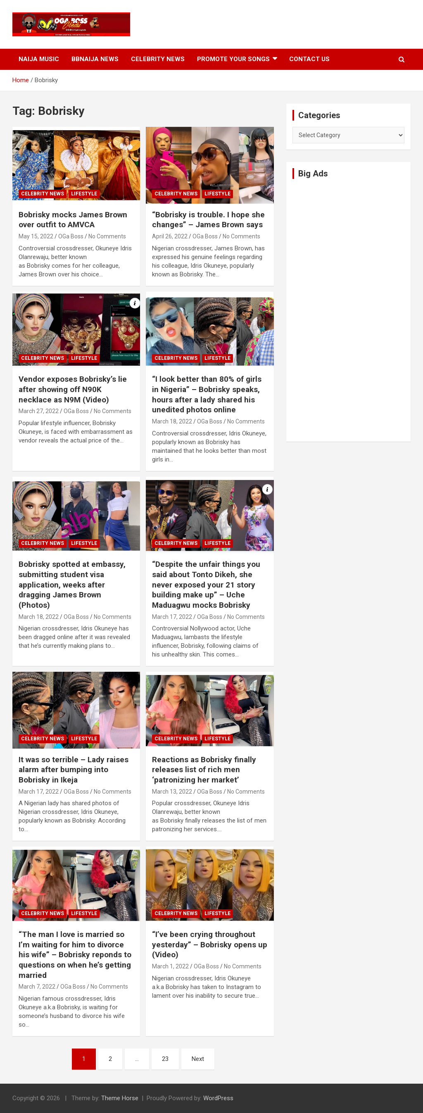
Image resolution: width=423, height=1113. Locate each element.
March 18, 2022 (172, 421)
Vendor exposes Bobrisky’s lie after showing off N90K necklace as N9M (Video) (73, 389)
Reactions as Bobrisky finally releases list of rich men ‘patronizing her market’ (204, 770)
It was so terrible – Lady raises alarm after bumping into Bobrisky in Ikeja (73, 770)
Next (198, 1059)
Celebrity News (158, 59)
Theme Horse (119, 1098)
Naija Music (39, 59)
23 (165, 1059)
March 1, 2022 (170, 966)
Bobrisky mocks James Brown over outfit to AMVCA (73, 220)
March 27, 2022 (39, 411)
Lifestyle (84, 194)
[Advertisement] (354, 309)
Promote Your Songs (233, 59)
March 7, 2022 (37, 986)
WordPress (218, 1098)
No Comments (107, 236)
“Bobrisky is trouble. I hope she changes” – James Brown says (208, 220)
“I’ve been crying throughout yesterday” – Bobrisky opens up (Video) (209, 944)
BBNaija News (95, 59)
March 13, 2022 (172, 791)
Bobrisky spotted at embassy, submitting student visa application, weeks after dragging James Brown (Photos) (72, 584)
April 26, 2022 (170, 236)
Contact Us (309, 59)
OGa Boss (70, 236)
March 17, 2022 (172, 617)
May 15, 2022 (36, 236)
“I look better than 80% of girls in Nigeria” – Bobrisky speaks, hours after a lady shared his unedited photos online (206, 394)
